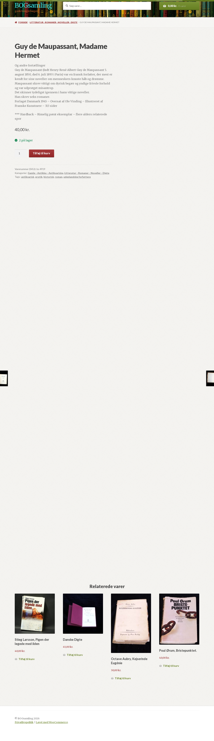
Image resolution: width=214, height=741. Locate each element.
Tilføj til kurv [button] (27, 659)
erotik (38, 176)
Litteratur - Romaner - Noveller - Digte (53, 22)
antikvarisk (27, 176)
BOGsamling (33, 5)
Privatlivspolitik (24, 722)
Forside (23, 22)
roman (58, 176)
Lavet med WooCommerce (52, 722)
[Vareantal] (21, 153)
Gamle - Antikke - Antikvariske (45, 173)
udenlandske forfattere (77, 176)
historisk (49, 176)
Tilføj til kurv (41, 153)
